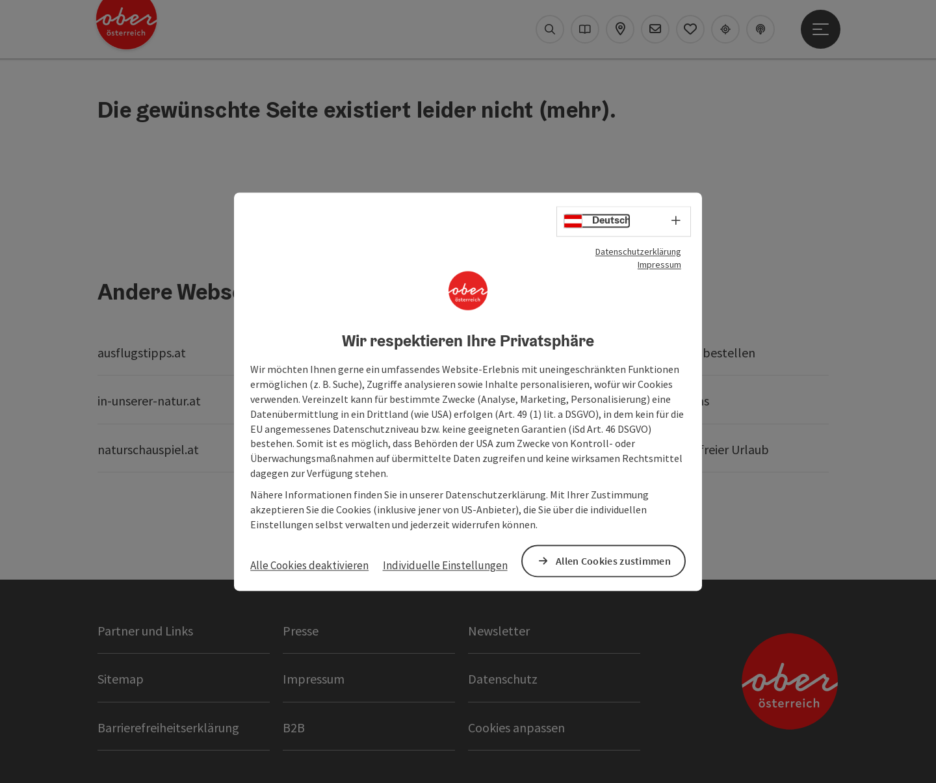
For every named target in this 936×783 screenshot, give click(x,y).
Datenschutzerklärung (638, 251)
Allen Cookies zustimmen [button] (613, 560)
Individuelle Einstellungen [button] (445, 566)
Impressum (659, 264)
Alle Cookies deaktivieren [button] (309, 566)
